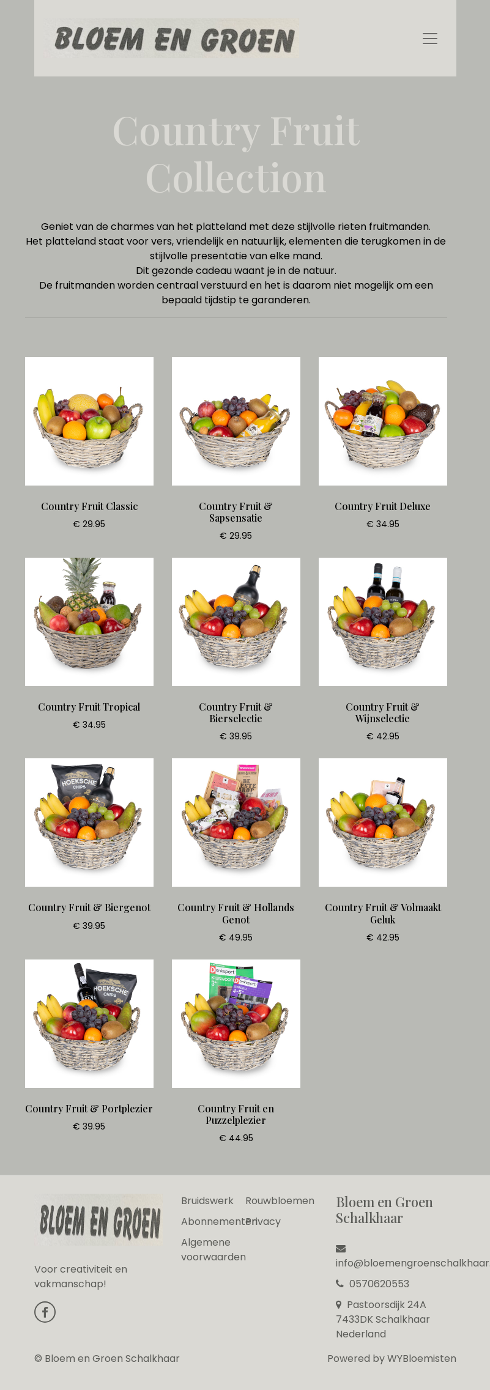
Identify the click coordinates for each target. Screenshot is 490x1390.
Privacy (263, 1221)
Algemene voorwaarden (213, 1249)
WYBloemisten (421, 1358)
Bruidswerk (207, 1201)
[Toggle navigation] (430, 38)
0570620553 (372, 1284)
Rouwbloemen (279, 1201)
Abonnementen (219, 1221)
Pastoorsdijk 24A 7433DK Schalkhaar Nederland (383, 1319)
